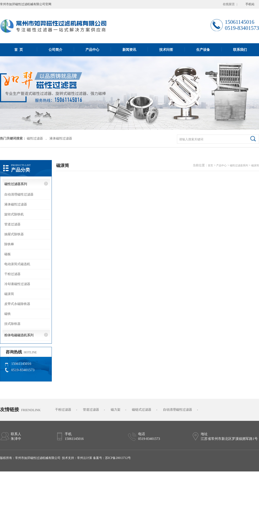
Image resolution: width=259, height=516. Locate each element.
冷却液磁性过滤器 (17, 284)
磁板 (7, 254)
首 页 (18, 49)
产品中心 (92, 49)
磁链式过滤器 (141, 409)
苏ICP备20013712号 (118, 458)
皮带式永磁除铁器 (17, 304)
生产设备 (203, 49)
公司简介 (55, 49)
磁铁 (7, 314)
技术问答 (166, 49)
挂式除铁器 (12, 323)
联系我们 (240, 49)
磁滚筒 (9, 294)
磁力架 (115, 409)
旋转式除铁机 (14, 214)
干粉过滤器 (12, 274)
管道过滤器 (12, 224)
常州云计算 (84, 458)
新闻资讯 (129, 49)
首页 (210, 165)
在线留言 (229, 4)
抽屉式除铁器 (14, 234)
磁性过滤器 (34, 138)
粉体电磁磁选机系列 (18, 335)
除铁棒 (9, 244)
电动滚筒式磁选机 (17, 264)
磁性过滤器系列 (15, 184)
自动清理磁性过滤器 (18, 194)
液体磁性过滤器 (60, 138)
